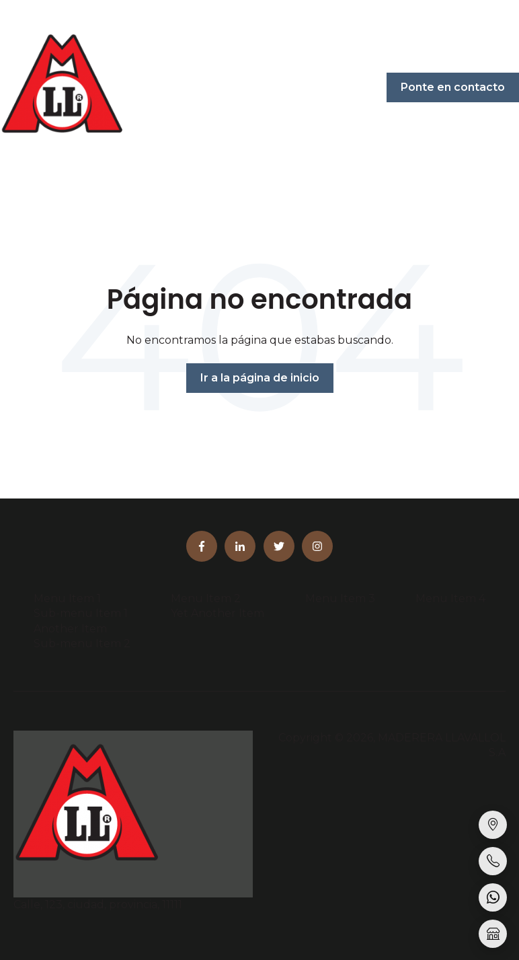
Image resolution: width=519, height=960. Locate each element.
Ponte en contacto (453, 87)
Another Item (70, 628)
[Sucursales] (493, 825)
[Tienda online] (493, 934)
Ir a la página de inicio (259, 377)
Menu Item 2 (206, 598)
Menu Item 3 (340, 598)
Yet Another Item (217, 613)
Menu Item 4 (450, 598)
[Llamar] (493, 861)
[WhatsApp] (493, 897)
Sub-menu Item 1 (81, 613)
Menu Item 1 (67, 598)
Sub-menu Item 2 (82, 643)
